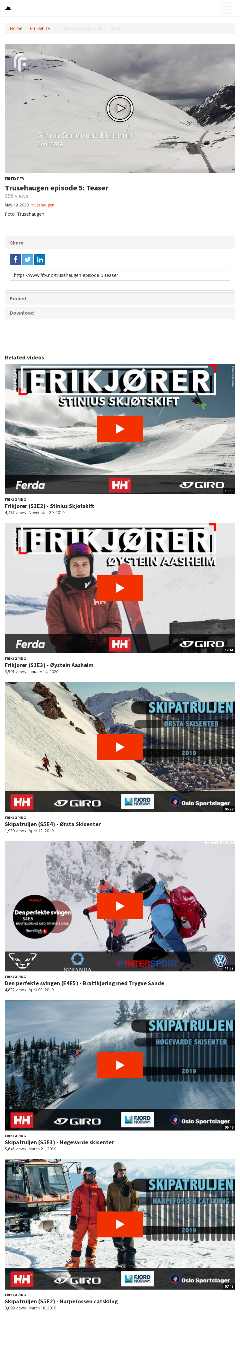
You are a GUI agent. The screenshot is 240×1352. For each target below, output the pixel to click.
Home (16, 28)
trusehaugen (42, 205)
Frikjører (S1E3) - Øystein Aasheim (49, 665)
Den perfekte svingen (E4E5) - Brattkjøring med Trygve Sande (84, 983)
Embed (18, 298)
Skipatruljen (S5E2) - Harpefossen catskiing (61, 1301)
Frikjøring (15, 499)
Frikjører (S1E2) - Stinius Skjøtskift (49, 506)
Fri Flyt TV (40, 28)
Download (22, 313)
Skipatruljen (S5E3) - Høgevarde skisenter (59, 1142)
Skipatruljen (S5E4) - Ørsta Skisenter (53, 824)
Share (16, 242)
